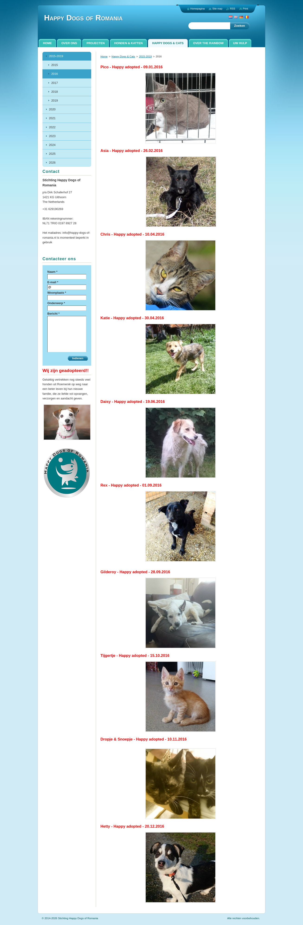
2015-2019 (145, 56)
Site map (217, 8)
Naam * (52, 271)
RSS (232, 8)
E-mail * (52, 282)
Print (245, 8)
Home (104, 56)
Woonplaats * (56, 292)
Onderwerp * (56, 303)
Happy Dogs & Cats (123, 56)
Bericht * (53, 313)
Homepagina (197, 8)
